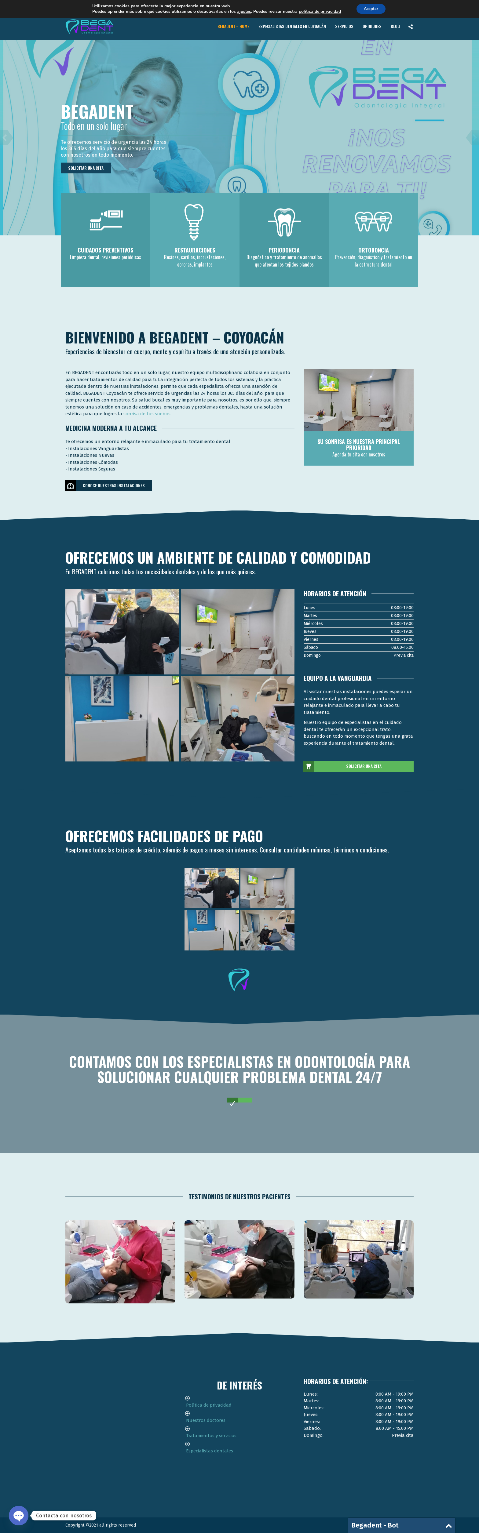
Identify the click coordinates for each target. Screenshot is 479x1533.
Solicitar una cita (86, 168)
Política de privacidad (209, 1405)
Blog (395, 26)
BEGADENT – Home (233, 26)
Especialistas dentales (209, 1451)
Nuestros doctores (205, 1420)
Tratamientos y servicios (211, 1435)
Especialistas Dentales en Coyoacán (292, 26)
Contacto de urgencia (373, 7)
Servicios (344, 26)
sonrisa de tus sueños (146, 413)
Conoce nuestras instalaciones (105, 485)
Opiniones (372, 26)
